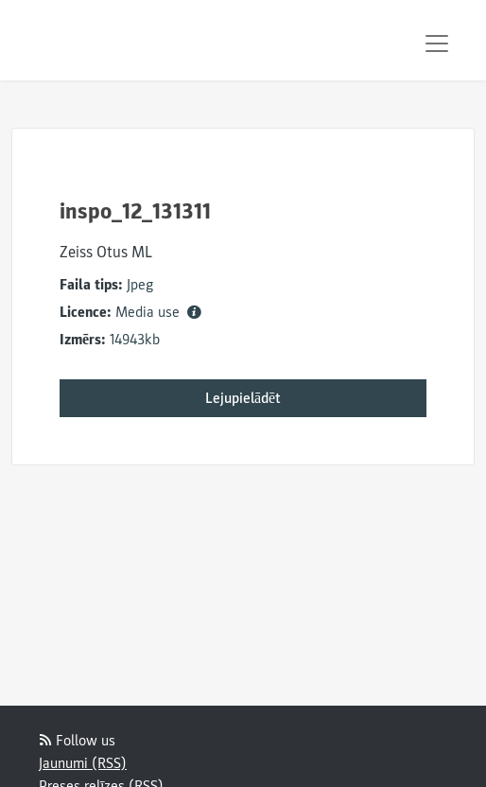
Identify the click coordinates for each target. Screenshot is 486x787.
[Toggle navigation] (436, 43)
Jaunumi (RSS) (83, 763)
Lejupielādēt (243, 398)
